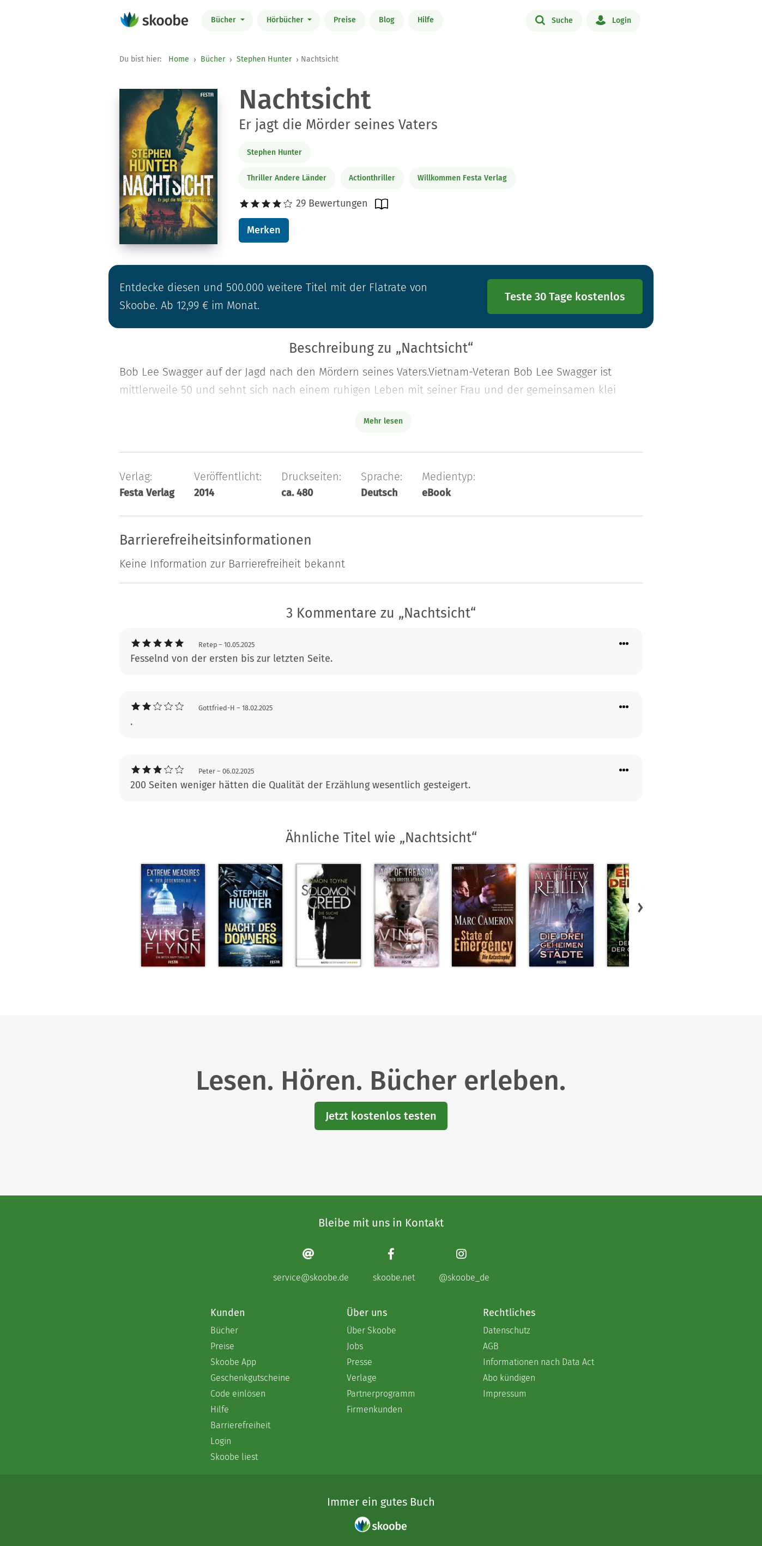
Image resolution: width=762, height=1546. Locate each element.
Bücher (224, 20)
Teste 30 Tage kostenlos (565, 296)
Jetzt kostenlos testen (381, 1115)
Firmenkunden (374, 1409)
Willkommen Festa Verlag (462, 178)
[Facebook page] (394, 1265)
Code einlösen (237, 1393)
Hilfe (426, 20)
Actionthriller (372, 178)
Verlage (362, 1378)
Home (178, 59)
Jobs (355, 1346)
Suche (554, 19)
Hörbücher (286, 20)
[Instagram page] (464, 1265)
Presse (359, 1362)
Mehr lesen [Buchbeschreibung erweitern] (383, 421)
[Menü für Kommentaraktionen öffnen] (624, 644)
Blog (387, 20)
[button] (640, 907)
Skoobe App (233, 1362)
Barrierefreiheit (240, 1425)
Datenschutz (506, 1330)
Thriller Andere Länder (286, 178)
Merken (263, 230)
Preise (345, 20)
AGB (491, 1346)
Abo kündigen (509, 1378)
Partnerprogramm (381, 1393)
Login (613, 19)
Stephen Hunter (264, 59)
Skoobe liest (234, 1457)
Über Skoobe (371, 1330)
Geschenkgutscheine (250, 1378)
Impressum (505, 1393)
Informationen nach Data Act (538, 1362)
